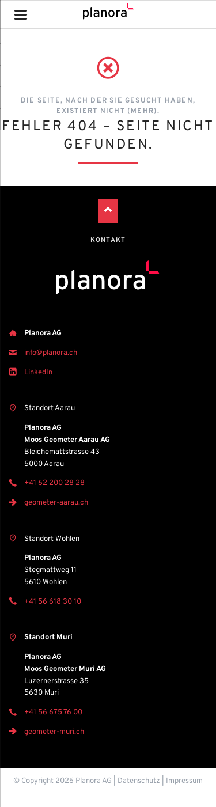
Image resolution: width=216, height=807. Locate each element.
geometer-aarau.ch (56, 502)
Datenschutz (139, 781)
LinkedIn (38, 372)
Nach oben (108, 211)
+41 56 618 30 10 (52, 602)
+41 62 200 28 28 (54, 483)
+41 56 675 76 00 (53, 712)
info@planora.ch (50, 353)
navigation (20, 14)
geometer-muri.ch (54, 732)
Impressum (184, 781)
